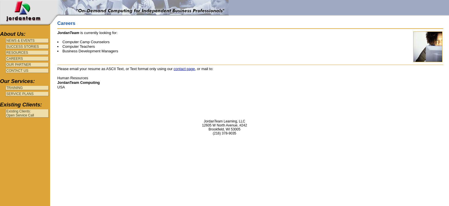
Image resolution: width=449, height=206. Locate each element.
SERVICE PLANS (20, 94)
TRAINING (14, 88)
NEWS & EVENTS (20, 41)
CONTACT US (17, 71)
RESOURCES (17, 53)
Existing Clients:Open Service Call (20, 113)
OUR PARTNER (18, 65)
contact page (184, 69)
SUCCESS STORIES (22, 47)
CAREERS (14, 59)
